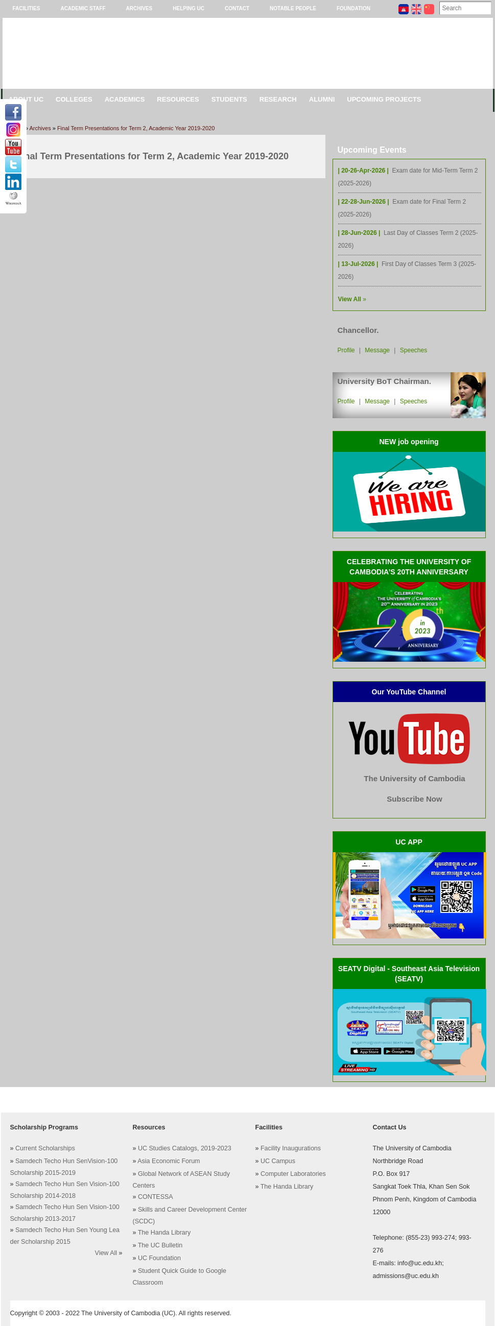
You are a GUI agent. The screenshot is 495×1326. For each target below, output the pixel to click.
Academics (125, 99)
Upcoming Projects (384, 99)
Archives (139, 8)
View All (106, 1253)
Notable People (293, 8)
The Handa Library (164, 1232)
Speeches (413, 350)
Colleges (74, 99)
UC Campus (278, 1161)
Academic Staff (82, 8)
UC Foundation (159, 1258)
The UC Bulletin (160, 1245)
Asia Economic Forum (168, 1161)
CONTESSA (155, 1196)
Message (377, 350)
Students (229, 99)
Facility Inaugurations (291, 1148)
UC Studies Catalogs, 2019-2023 (184, 1148)
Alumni (322, 99)
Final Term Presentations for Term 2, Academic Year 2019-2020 (136, 128)
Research (278, 99)
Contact (237, 8)
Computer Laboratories (293, 1173)
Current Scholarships (45, 1148)
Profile (346, 350)
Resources (178, 99)
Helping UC (188, 8)
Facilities (26, 8)
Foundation (353, 8)
